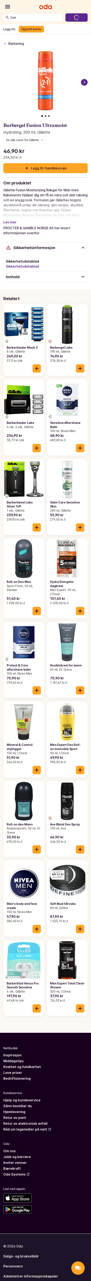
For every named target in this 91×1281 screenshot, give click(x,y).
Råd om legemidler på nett (27, 1129)
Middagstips (13, 1061)
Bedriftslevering (17, 1078)
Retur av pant (14, 1118)
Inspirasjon (12, 1055)
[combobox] (35, 17)
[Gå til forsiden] (45, 6)
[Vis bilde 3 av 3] (49, 116)
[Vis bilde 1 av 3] (42, 116)
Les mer (10, 222)
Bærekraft (12, 1168)
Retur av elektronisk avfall (25, 1123)
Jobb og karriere (17, 1157)
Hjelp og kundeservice (21, 1100)
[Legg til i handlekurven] (36, 368)
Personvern (13, 1266)
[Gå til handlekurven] (76, 17)
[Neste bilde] (84, 82)
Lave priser (12, 1073)
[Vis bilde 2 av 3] (45, 116)
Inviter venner (15, 1163)
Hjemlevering (14, 1112)
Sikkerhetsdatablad (22, 266)
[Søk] (7, 17)
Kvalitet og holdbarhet (22, 1067)
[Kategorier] (7, 7)
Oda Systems (16, 1174)
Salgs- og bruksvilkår (21, 1256)
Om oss (9, 1151)
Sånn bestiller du (17, 1106)
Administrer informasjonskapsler (30, 1276)
